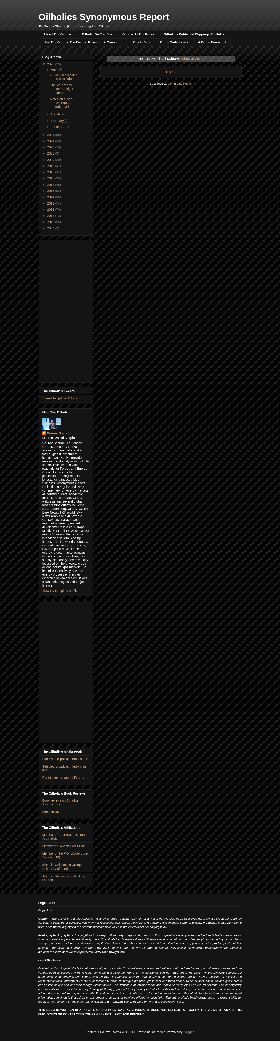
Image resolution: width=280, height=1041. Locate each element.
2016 (51, 184)
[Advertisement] (65, 310)
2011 (51, 216)
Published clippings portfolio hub (65, 759)
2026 (51, 64)
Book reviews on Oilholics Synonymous (60, 802)
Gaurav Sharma (59, 433)
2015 (51, 191)
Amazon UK (50, 812)
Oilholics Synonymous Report (104, 17)
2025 (51, 134)
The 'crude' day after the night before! (61, 89)
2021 (51, 153)
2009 (51, 228)
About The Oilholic (58, 34)
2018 (51, 172)
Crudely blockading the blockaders (63, 77)
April (54, 69)
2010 (51, 222)
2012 (51, 209)
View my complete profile (60, 591)
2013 (51, 203)
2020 (51, 160)
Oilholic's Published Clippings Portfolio (194, 34)
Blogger (188, 1032)
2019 (51, 166)
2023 (51, 147)
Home (171, 72)
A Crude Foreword (212, 42)
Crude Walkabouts (174, 42)
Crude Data (141, 42)
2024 (51, 141)
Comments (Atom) (180, 83)
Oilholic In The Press (138, 34)
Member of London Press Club (64, 846)
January (57, 127)
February (58, 121)
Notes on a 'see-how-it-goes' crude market (61, 103)
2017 (51, 178)
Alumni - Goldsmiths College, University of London (63, 867)
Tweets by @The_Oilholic (60, 398)
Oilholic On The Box (97, 34)
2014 (51, 197)
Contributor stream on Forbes (63, 777)
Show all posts (192, 58)
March (56, 114)
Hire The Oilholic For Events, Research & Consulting (83, 42)
